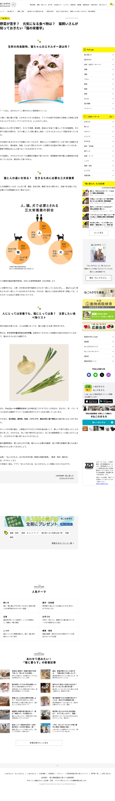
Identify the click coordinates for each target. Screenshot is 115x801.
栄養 (67, 533)
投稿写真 (73, 4)
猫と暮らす (10, 11)
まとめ (86, 98)
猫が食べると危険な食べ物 (35, 11)
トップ (2, 11)
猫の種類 (87, 103)
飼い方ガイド (103, 4)
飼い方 (86, 126)
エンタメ (66, 4)
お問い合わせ (106, 773)
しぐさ (86, 161)
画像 (85, 89)
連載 (38, 4)
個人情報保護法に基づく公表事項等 (61, 777)
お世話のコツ (58, 4)
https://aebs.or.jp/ (102, 484)
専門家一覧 (95, 773)
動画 (85, 84)
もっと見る (98, 232)
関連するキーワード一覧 (62, 543)
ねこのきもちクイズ (91, 346)
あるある (87, 141)
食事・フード (88, 156)
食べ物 (50, 4)
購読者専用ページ (90, 361)
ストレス (87, 136)
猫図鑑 (79, 4)
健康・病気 (21, 11)
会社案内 (44, 777)
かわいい (87, 131)
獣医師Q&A (86, 4)
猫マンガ (43, 4)
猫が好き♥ (87, 59)
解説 (11, 537)
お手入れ (87, 122)
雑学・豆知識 (88, 146)
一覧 (110, 116)
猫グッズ (87, 151)
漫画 (85, 74)
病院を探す (94, 4)
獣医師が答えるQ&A (91, 337)
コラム (86, 79)
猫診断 (86, 356)
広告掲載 (42, 773)
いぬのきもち (31, 773)
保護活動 (87, 175)
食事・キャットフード (30, 533)
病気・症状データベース (92, 64)
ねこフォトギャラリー (91, 351)
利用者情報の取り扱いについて (77, 773)
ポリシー (61, 773)
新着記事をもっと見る (39, 742)
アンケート (88, 108)
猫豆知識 (32, 4)
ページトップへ (57, 765)
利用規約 (51, 773)
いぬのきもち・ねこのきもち (14, 773)
